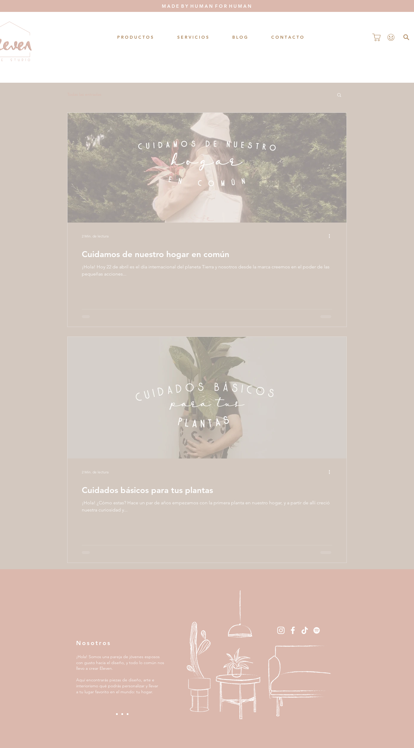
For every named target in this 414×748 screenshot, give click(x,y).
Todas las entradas (84, 94)
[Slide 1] (117, 714)
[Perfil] (391, 37)
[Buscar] (406, 37)
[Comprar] (376, 37)
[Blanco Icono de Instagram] (281, 630)
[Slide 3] (127, 714)
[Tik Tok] (305, 630)
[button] (339, 95)
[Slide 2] (122, 714)
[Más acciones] (331, 236)
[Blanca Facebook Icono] (293, 630)
